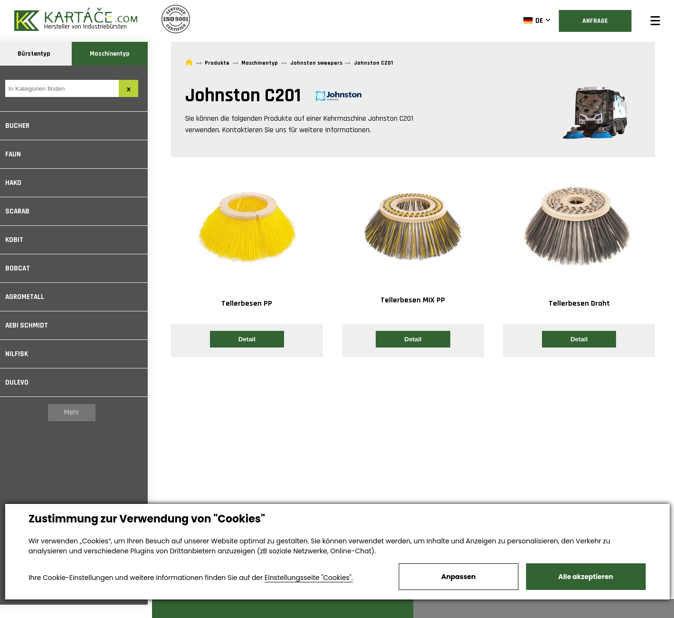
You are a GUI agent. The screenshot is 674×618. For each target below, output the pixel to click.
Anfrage (595, 21)
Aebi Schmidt (30, 325)
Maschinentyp (114, 53)
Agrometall (28, 296)
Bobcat (21, 268)
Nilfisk (20, 353)
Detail (247, 339)
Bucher (21, 125)
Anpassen (458, 576)
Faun (17, 154)
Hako (17, 182)
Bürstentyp (38, 53)
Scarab (21, 211)
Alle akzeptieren (585, 576)
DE (532, 20)
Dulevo (21, 382)
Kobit (18, 239)
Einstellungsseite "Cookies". (309, 577)
